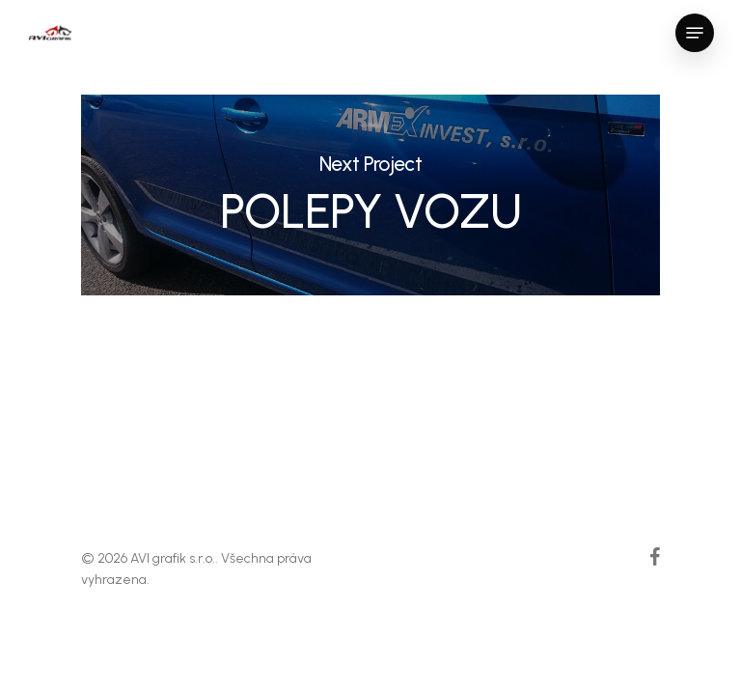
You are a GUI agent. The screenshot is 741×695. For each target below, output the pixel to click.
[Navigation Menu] (694, 32)
